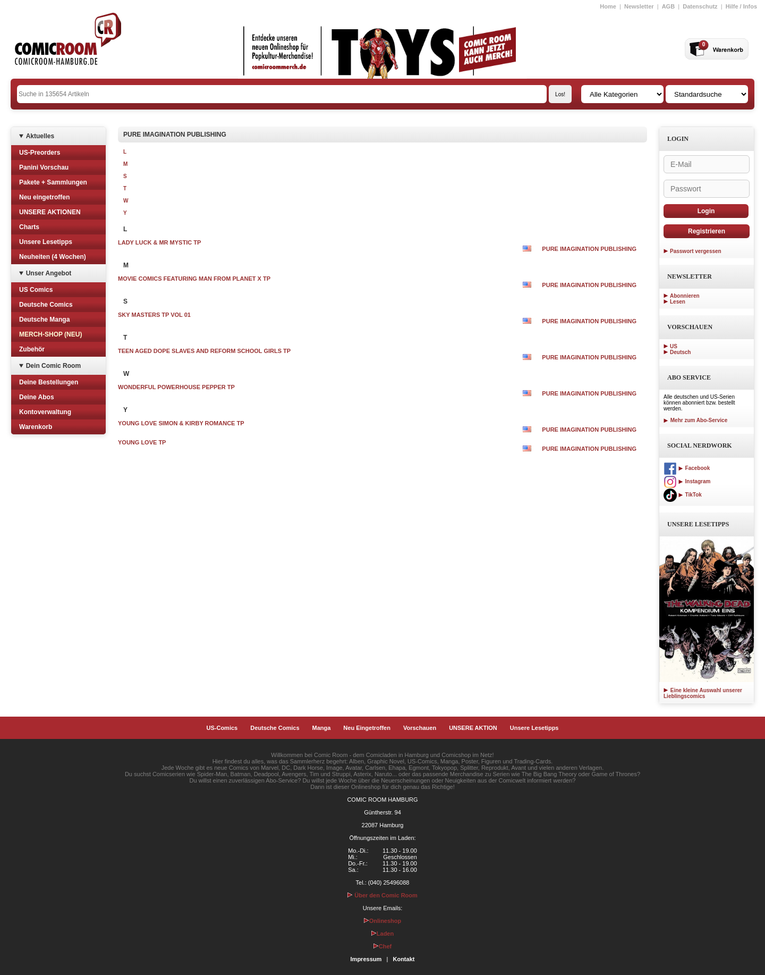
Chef (382, 946)
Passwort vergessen (695, 251)
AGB (668, 6)
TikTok (683, 495)
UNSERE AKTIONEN (50, 212)
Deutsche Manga (44, 319)
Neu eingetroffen (44, 197)
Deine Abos (36, 397)
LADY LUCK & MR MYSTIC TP (159, 242)
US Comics (36, 289)
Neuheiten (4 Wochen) (52, 256)
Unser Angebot (49, 273)
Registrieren (706, 231)
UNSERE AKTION (473, 728)
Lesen (677, 302)
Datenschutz (700, 6)
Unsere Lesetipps (45, 242)
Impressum (366, 959)
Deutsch (680, 352)
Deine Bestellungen (48, 382)
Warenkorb (35, 427)
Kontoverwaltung (45, 412)
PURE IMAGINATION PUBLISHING (589, 249)
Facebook (687, 468)
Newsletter (639, 6)
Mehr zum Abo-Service (695, 420)
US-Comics (222, 728)
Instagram (687, 481)
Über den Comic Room (382, 895)
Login (706, 211)
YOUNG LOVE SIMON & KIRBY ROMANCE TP (181, 423)
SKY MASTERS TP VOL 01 (154, 315)
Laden (382, 933)
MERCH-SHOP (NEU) (50, 334)
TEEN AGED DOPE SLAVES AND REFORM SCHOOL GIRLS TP (204, 351)
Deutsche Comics (46, 304)
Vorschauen (419, 728)
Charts (29, 227)
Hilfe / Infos (741, 6)
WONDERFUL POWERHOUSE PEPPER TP (176, 387)
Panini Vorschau (44, 167)
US (673, 346)
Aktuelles (40, 136)
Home (608, 6)
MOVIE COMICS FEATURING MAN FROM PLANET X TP (194, 278)
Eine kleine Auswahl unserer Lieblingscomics (703, 693)
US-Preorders (39, 152)
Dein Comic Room (53, 365)
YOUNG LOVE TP (142, 442)
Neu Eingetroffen (366, 728)
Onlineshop (383, 921)
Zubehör (32, 349)
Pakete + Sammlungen (53, 182)
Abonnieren (685, 296)
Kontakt (403, 959)
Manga (321, 728)
